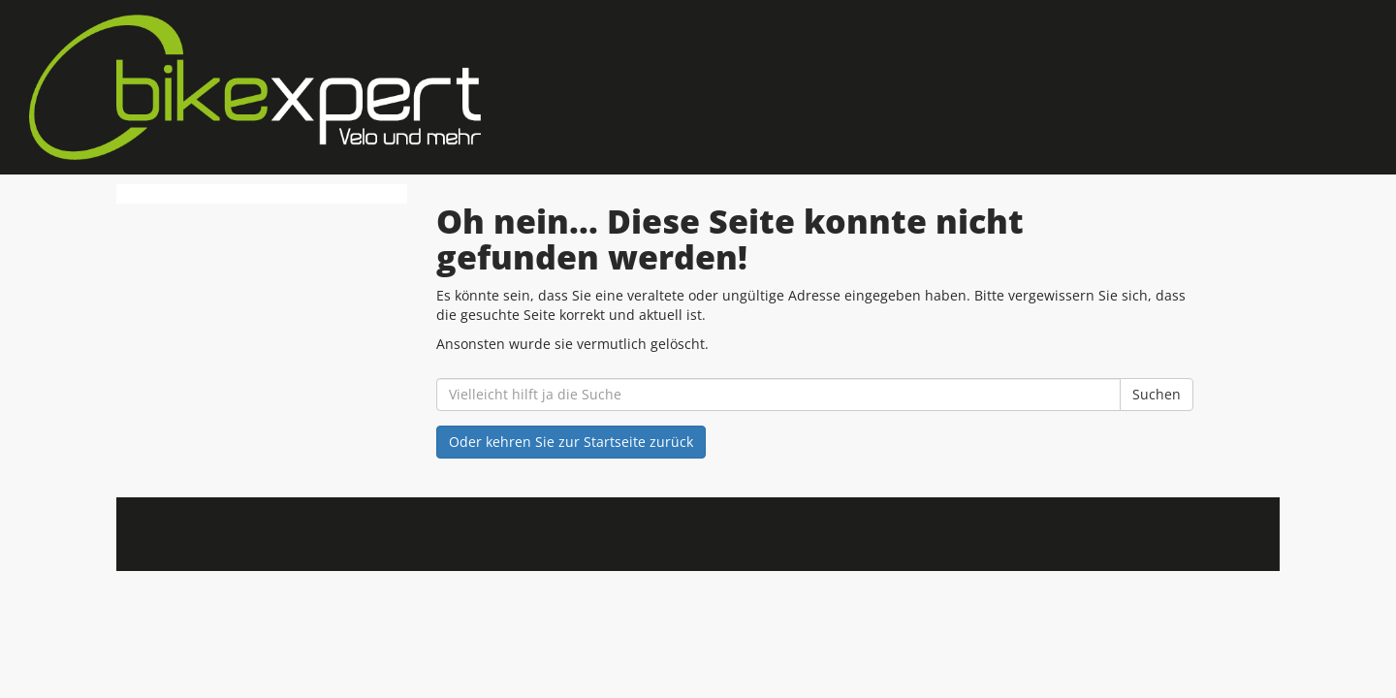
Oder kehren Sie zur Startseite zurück (571, 441)
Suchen (1156, 394)
